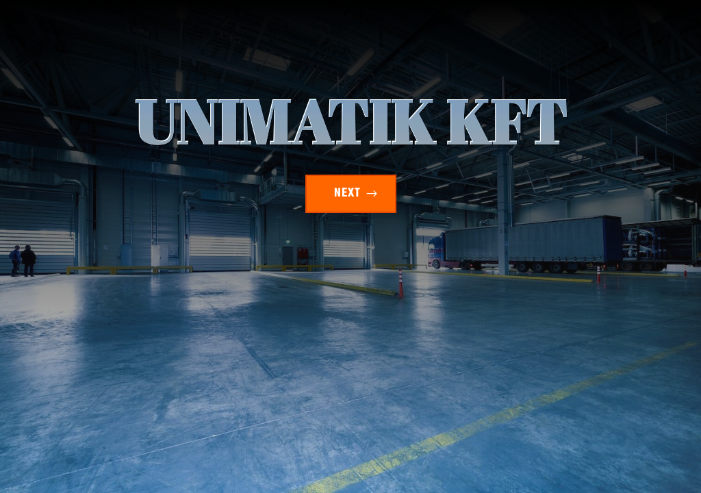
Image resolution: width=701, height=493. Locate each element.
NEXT (347, 193)
